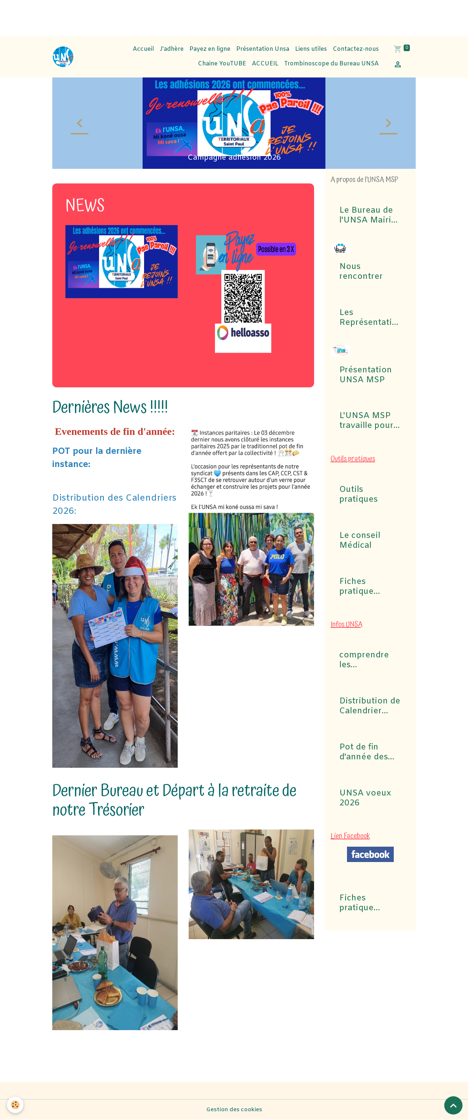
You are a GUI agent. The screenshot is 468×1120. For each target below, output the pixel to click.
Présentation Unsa (262, 49)
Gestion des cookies (234, 1109)
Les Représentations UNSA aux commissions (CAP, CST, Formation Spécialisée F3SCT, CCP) (368, 318)
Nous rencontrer (361, 272)
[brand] (63, 57)
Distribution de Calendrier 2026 (369, 706)
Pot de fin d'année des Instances (363, 752)
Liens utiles (311, 49)
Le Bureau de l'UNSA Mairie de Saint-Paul (367, 215)
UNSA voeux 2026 (365, 798)
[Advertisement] (133, 16)
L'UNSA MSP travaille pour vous (366, 421)
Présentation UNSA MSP (365, 375)
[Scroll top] (453, 1105)
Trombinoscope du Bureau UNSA (331, 64)
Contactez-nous (356, 49)
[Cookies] (15, 1105)
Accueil (143, 49)
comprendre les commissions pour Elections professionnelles (368, 660)
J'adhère (172, 49)
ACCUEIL (265, 64)
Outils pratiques (358, 495)
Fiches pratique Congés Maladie (356, 587)
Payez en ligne (209, 49)
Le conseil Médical (359, 541)
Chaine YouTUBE (221, 64)
